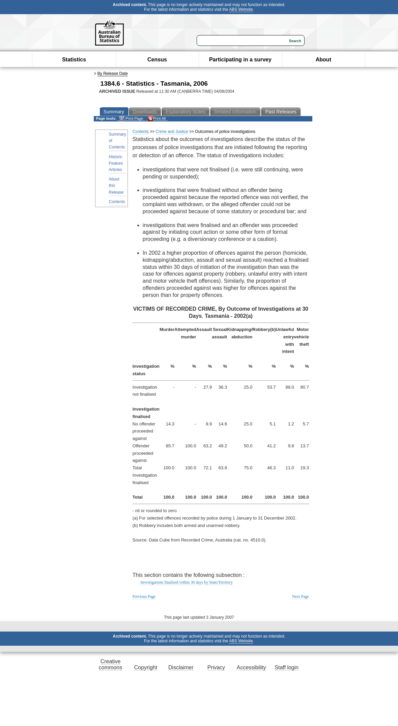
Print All (157, 118)
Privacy (216, 667)
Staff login (286, 667)
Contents (117, 201)
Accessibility (251, 667)
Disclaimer (181, 667)
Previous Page (144, 596)
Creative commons (110, 664)
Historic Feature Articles (116, 163)
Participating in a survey (240, 59)
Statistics (74, 59)
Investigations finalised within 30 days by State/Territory (187, 582)
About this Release (116, 185)
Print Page (131, 118)
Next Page (300, 596)
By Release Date (112, 73)
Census (157, 59)
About (323, 59)
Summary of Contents (117, 140)
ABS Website (241, 9)
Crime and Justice (172, 131)
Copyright (145, 667)
